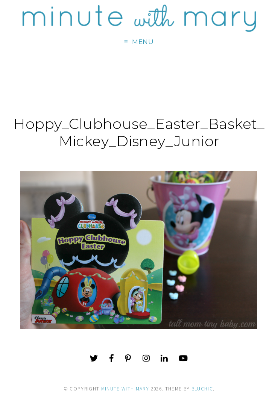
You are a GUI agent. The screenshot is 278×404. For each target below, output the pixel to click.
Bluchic (202, 389)
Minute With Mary (125, 389)
